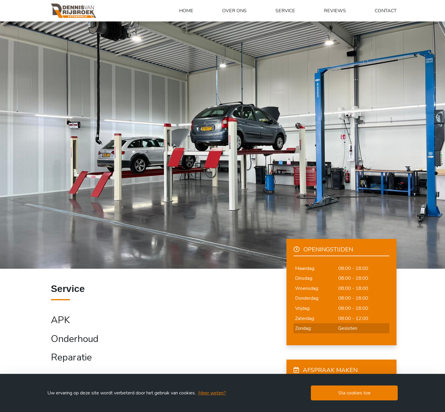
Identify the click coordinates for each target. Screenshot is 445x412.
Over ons (234, 10)
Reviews (335, 10)
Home (186, 10)
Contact (386, 10)
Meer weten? (212, 393)
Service (285, 10)
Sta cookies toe (354, 393)
